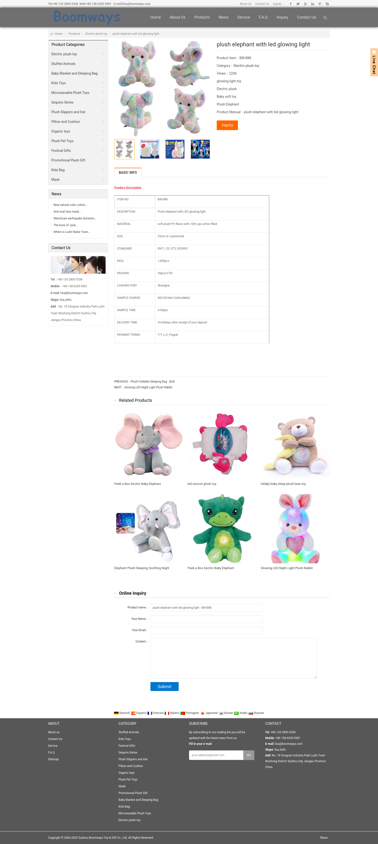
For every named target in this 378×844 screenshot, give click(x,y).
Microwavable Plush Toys (70, 93)
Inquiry (277, 4)
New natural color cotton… (70, 205)
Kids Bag (58, 170)
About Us (245, 4)
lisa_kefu (65, 299)
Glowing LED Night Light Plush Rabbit (148, 387)
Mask (55, 179)
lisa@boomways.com (136, 4)
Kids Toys (58, 83)
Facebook (291, 4)
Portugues (190, 713)
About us (177, 17)
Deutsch (122, 713)
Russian (256, 713)
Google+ (305, 4)
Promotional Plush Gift (68, 160)
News (223, 17)
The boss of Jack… (66, 225)
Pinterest (320, 4)
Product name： (138, 607)
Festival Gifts (61, 151)
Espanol (139, 713)
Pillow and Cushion (65, 122)
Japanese (209, 713)
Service (243, 17)
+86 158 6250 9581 (98, 4)
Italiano (172, 713)
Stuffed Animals (63, 64)
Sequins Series (62, 102)
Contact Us (262, 4)
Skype (327, 4)
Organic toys (60, 131)
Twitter (298, 4)
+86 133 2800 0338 (65, 4)
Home (155, 17)
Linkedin (313, 4)
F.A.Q (263, 17)
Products (202, 17)
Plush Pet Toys (62, 141)
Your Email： (140, 630)
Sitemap (53, 759)
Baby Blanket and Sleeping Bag (74, 73)
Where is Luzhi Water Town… (72, 232)
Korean (226, 713)
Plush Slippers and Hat (68, 112)
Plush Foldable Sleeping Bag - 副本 (153, 381)
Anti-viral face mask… (67, 211)
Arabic (241, 713)
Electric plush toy (96, 33)
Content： (141, 641)
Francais (155, 713)
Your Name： (139, 619)
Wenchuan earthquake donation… (75, 218)
